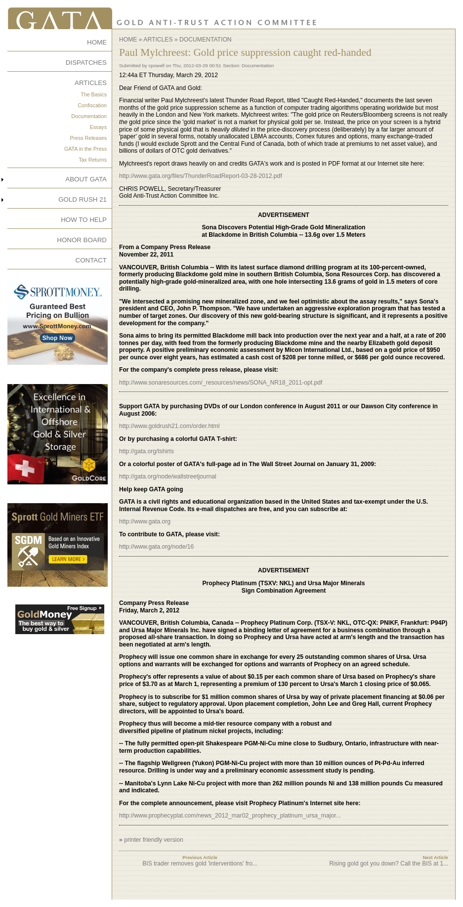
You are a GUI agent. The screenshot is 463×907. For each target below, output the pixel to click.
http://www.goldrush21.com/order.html (169, 426)
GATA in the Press (85, 149)
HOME (97, 42)
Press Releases (88, 138)
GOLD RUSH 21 (82, 199)
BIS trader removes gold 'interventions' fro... (199, 863)
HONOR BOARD (82, 240)
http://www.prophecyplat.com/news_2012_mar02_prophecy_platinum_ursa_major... (230, 815)
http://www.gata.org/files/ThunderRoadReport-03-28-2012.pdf (200, 176)
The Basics (94, 94)
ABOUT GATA (86, 179)
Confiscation (92, 105)
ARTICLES (91, 82)
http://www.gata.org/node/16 (156, 546)
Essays (98, 127)
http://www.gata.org (144, 521)
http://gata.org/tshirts (146, 451)
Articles (157, 39)
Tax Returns (93, 160)
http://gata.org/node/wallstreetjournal (167, 476)
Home (128, 39)
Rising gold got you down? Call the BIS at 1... (388, 863)
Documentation (89, 116)
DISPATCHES (86, 62)
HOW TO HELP (84, 219)
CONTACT (91, 260)
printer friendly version (153, 839)
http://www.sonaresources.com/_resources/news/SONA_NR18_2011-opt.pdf (221, 382)
